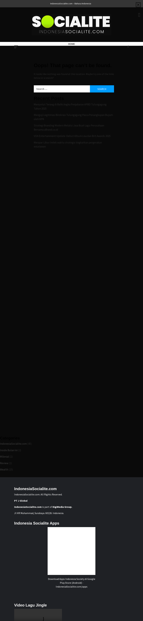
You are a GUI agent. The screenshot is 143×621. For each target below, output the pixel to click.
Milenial (4, 456)
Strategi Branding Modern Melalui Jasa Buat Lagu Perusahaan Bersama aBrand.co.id (69, 127)
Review (4, 463)
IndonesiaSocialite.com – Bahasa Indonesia (70, 3)
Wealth (4, 469)
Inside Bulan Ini (9, 450)
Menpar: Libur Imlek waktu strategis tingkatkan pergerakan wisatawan (68, 144)
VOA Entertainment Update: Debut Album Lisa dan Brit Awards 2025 (72, 136)
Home (71, 44)
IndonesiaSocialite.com (13, 443)
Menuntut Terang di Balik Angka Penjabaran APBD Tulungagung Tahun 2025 (70, 106)
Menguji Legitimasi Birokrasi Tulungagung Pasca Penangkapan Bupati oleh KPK (73, 117)
